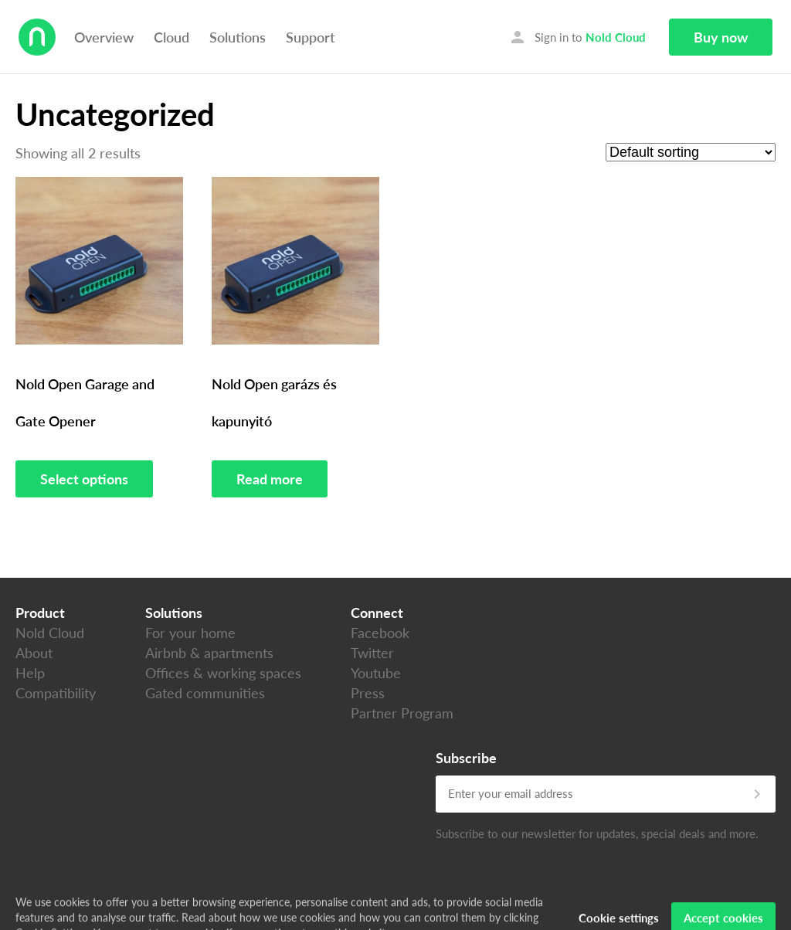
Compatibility (55, 692)
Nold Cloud (49, 632)
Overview (104, 37)
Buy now (721, 37)
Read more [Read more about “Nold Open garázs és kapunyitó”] (269, 478)
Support (310, 37)
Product (40, 612)
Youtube (376, 672)
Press (368, 692)
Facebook (380, 632)
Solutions (237, 37)
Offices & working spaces (223, 672)
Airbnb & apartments (209, 652)
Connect (377, 612)
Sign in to (577, 37)
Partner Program (402, 712)
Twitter (372, 652)
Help (30, 672)
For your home (190, 632)
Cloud (171, 37)
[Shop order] (691, 152)
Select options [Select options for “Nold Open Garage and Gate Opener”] (84, 478)
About (34, 652)
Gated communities (205, 692)
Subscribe (466, 757)
